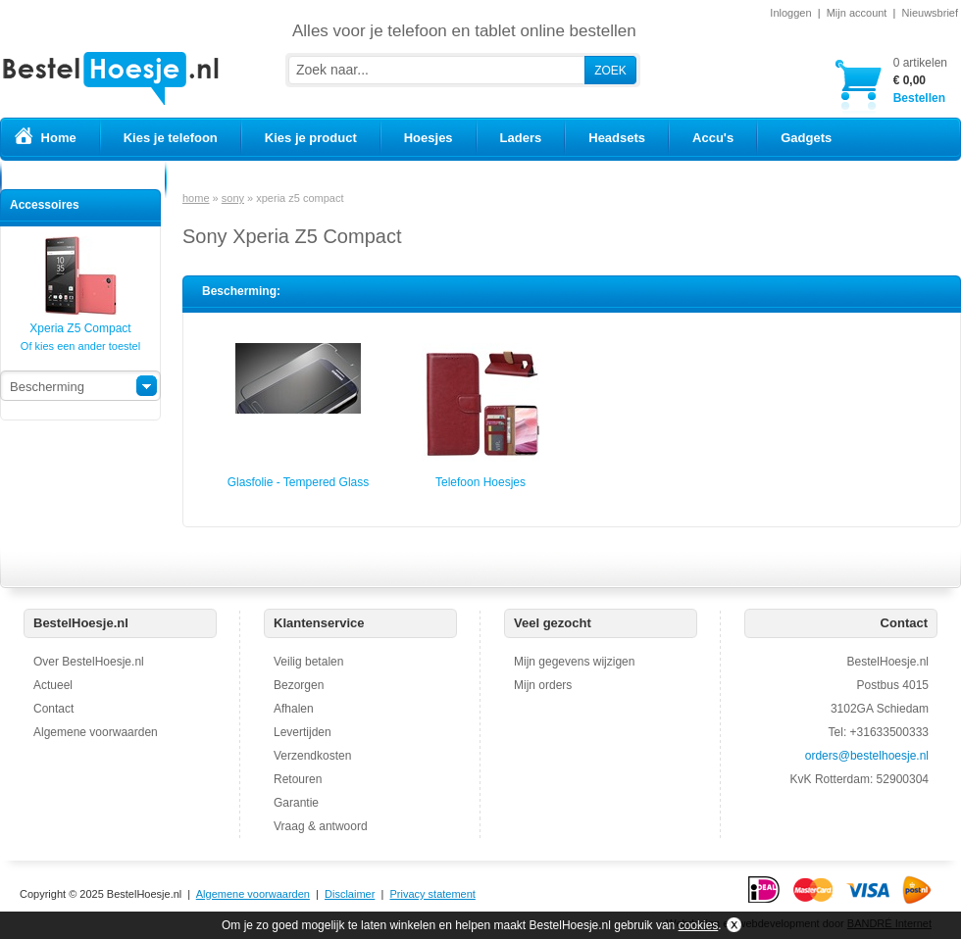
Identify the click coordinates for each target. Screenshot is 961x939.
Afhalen (294, 709)
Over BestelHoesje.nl (88, 661)
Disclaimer (350, 894)
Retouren (298, 779)
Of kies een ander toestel (80, 346)
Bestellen (920, 80)
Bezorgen (299, 685)
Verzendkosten (312, 756)
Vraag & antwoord (321, 826)
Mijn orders (543, 685)
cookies (699, 925)
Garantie (296, 803)
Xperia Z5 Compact (79, 322)
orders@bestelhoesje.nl (867, 756)
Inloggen (790, 13)
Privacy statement (432, 894)
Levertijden (302, 732)
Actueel (53, 685)
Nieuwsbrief (930, 13)
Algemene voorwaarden (95, 732)
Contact (53, 709)
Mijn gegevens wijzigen (574, 661)
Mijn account (857, 13)
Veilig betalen (308, 661)
